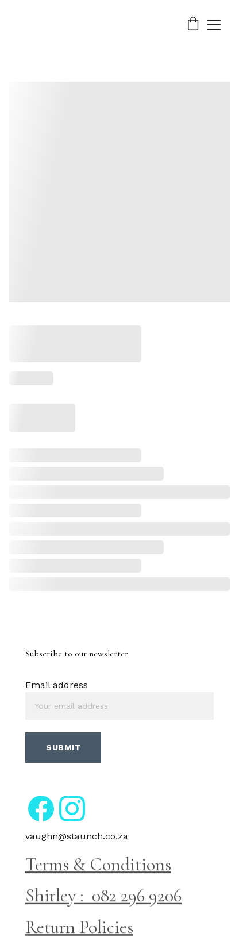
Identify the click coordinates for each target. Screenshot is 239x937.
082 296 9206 (137, 896)
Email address (56, 684)
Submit (63, 747)
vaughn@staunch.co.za (76, 836)
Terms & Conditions (98, 865)
